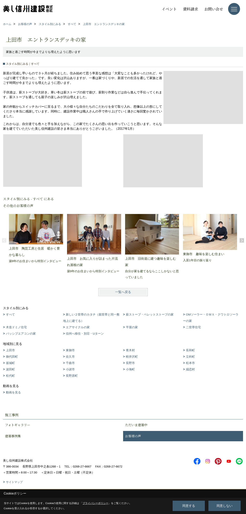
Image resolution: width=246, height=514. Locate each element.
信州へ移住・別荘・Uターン (85, 333)
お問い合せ (213, 9)
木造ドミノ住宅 (16, 327)
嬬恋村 (190, 369)
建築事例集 (13, 436)
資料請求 (190, 9)
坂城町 (10, 363)
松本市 (190, 363)
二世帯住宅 (193, 327)
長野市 (130, 363)
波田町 (10, 369)
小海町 (130, 369)
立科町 (190, 356)
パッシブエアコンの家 (21, 333)
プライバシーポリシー (95, 503)
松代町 (10, 375)
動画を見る (13, 392)
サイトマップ (14, 482)
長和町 (190, 350)
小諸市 (70, 369)
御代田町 (12, 356)
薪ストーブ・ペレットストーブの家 (150, 314)
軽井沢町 (132, 356)
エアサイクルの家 (78, 327)
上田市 (10, 350)
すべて (10, 314)
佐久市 (70, 356)
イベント (169, 9)
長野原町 (72, 375)
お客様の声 (133, 436)
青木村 (130, 350)
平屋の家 (132, 327)
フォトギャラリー (17, 425)
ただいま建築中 (136, 425)
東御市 (70, 350)
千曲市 (70, 363)
